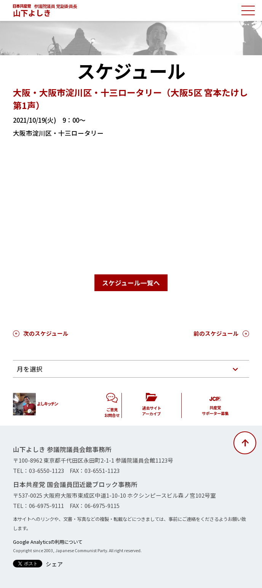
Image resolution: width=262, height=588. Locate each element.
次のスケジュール (46, 333)
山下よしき (32, 12)
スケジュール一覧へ (131, 282)
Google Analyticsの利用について (47, 541)
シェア (54, 564)
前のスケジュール (216, 333)
